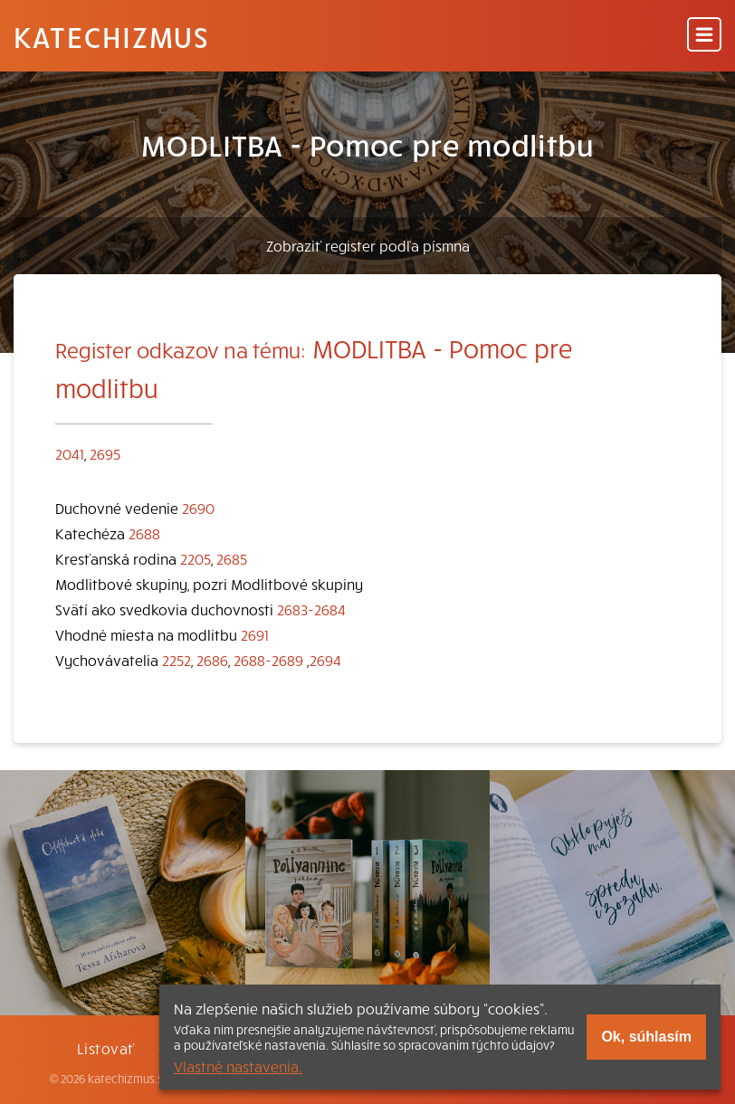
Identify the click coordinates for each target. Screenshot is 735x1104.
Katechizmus (111, 36)
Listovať (106, 1048)
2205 (195, 558)
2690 (198, 508)
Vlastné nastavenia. (238, 1066)
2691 (255, 634)
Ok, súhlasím (646, 1036)
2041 (69, 453)
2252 (176, 660)
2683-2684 (311, 609)
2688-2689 (268, 660)
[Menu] (704, 35)
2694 (325, 660)
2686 (212, 660)
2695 (105, 453)
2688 (144, 533)
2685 (231, 558)
